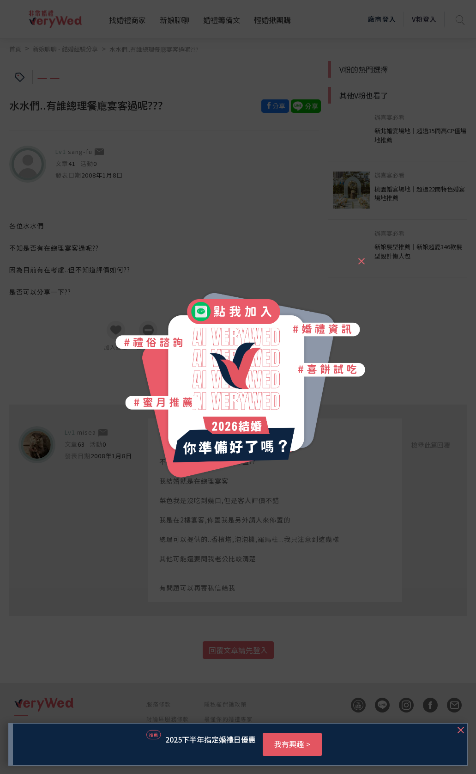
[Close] (361, 257)
